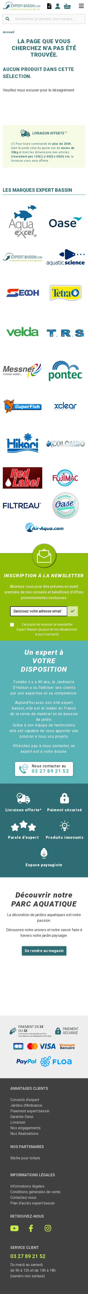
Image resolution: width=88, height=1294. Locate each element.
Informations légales (27, 1186)
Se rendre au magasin (44, 951)
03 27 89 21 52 (28, 1256)
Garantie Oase (21, 1116)
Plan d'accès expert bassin (32, 1203)
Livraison (17, 1122)
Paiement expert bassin (30, 1111)
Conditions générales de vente (35, 1192)
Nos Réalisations (24, 1133)
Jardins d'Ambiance (26, 1105)
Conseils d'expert (24, 1100)
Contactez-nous (23, 1197)
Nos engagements (25, 1128)
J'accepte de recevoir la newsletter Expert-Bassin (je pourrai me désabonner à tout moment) (47, 629)
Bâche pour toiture (25, 1158)
